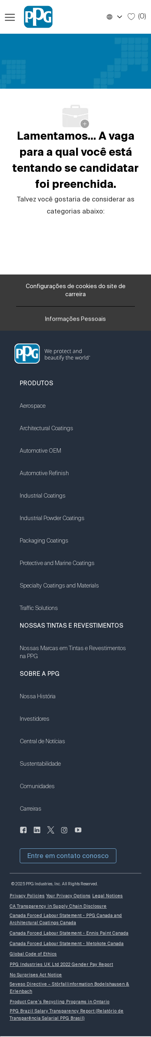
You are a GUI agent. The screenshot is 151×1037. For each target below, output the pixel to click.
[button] (114, 17)
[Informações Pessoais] (75, 321)
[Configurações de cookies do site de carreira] (75, 290)
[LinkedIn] (23, 835)
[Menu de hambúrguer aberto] (10, 17)
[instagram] (64, 835)
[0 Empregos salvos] (137, 16)
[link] (59, 411)
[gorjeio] (50, 835)
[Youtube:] (78, 835)
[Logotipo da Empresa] (34, 17)
